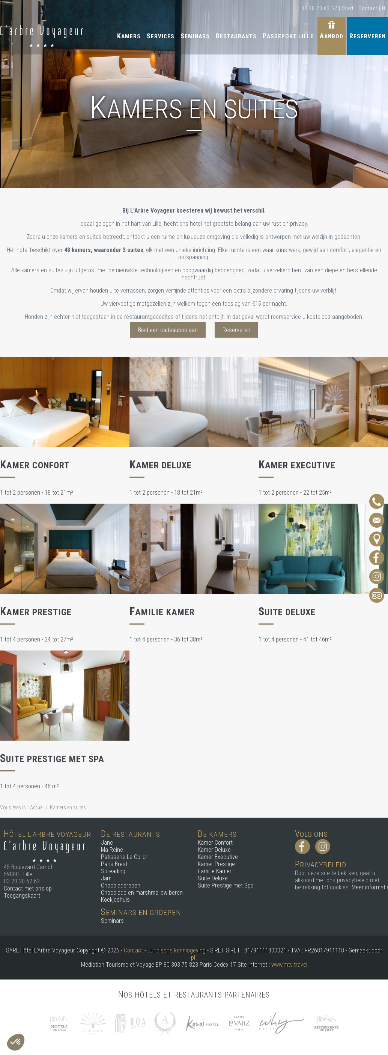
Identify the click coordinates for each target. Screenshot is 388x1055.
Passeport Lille (288, 36)
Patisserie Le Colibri (125, 856)
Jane (107, 842)
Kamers (129, 36)
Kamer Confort (215, 842)
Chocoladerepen (120, 885)
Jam (106, 878)
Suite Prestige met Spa (226, 885)
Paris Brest (114, 864)
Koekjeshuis (115, 899)
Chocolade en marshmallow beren (142, 892)
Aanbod (331, 36)
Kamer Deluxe (214, 849)
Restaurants (236, 36)
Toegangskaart (22, 895)
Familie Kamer (215, 871)
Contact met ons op (28, 888)
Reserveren (367, 36)
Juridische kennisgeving (176, 950)
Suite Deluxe (213, 878)
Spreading (113, 871)
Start (348, 8)
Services (160, 36)
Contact (367, 8)
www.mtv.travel (289, 964)
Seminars (195, 36)
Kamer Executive (218, 856)
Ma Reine (112, 849)
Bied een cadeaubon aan (168, 330)
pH (194, 957)
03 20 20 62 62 (319, 8)
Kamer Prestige (216, 864)
